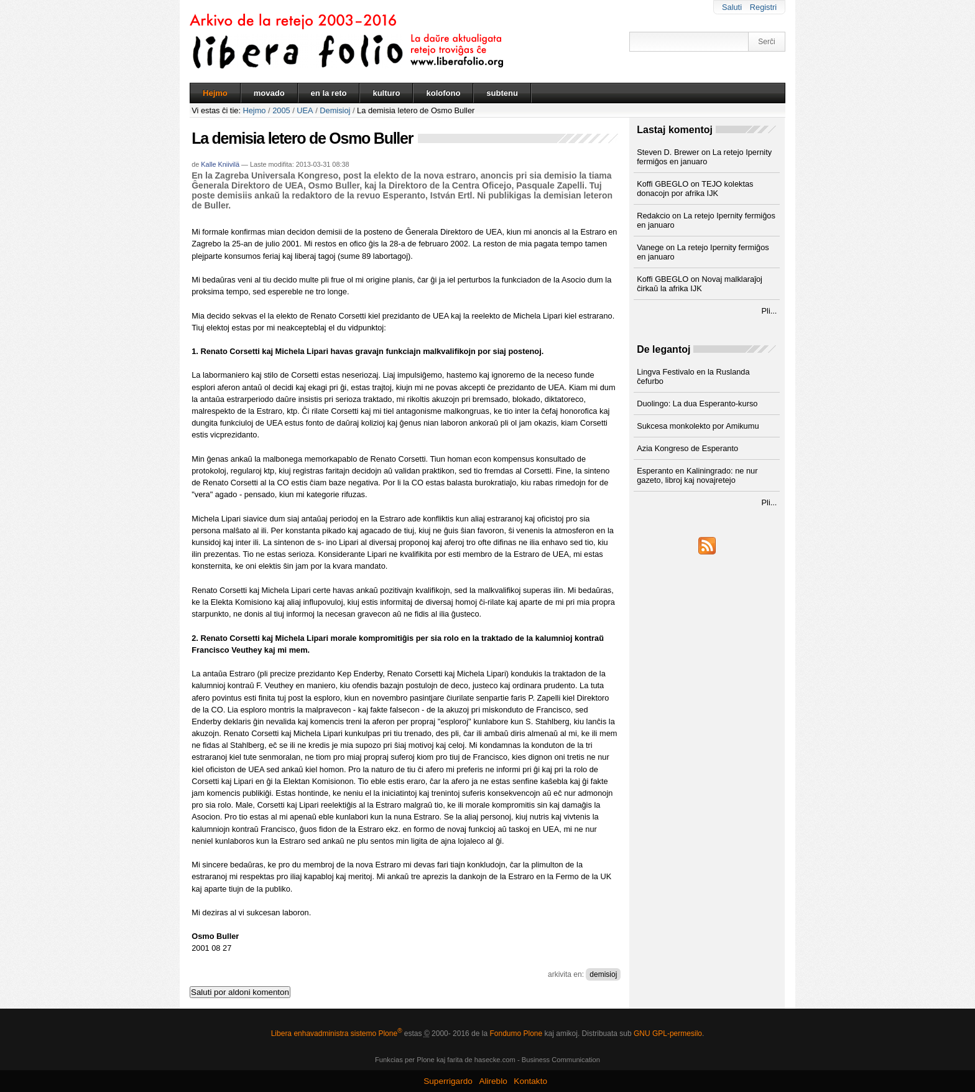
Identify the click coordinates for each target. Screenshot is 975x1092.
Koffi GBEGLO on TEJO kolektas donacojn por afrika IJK (695, 188)
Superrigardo (448, 1081)
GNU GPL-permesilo (668, 1033)
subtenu (502, 93)
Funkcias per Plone (405, 1059)
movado (269, 93)
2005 (281, 110)
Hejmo (215, 93)
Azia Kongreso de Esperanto (687, 448)
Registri (763, 7)
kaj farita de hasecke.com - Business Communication (518, 1059)
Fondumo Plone (515, 1033)
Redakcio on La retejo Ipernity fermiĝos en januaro (706, 220)
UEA (305, 110)
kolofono (443, 93)
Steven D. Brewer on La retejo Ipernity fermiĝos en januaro (704, 156)
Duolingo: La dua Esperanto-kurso (697, 403)
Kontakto (530, 1081)
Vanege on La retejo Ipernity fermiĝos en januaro (703, 252)
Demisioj (335, 110)
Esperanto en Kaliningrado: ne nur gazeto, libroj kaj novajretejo (697, 475)
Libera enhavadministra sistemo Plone (336, 1033)
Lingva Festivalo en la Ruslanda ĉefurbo (693, 376)
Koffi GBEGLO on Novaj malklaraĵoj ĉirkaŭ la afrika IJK (699, 283)
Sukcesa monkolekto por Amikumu (698, 426)
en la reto (329, 93)
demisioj (603, 974)
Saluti (732, 7)
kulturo (386, 93)
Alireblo (493, 1081)
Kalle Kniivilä (220, 164)
